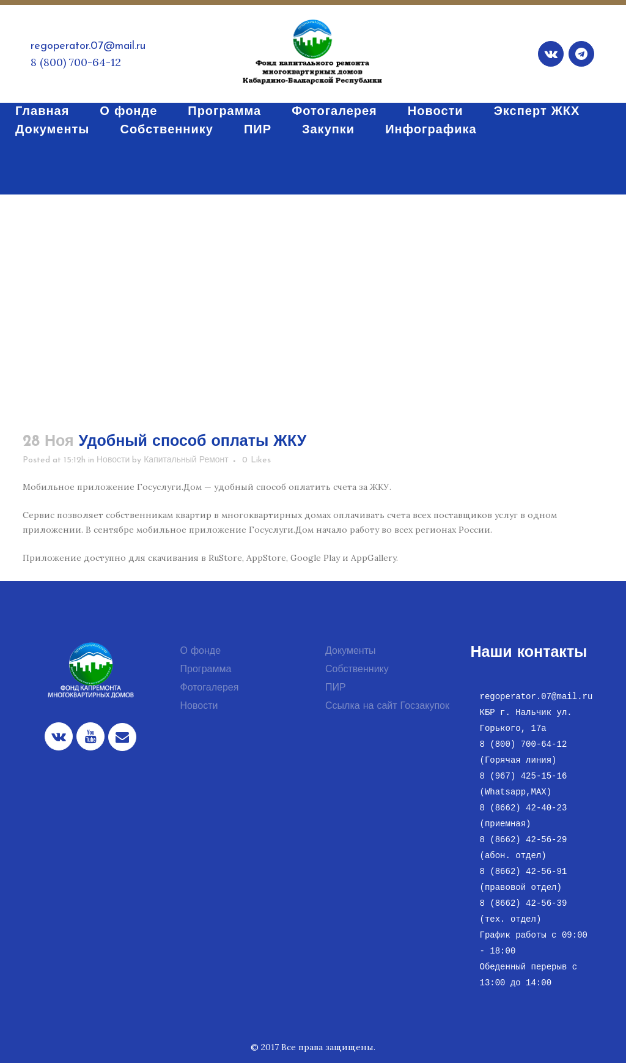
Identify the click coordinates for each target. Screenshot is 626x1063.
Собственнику (357, 670)
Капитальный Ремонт (186, 460)
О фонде (200, 651)
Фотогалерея (209, 688)
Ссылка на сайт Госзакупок (387, 706)
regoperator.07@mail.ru (88, 46)
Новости (113, 460)
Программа (206, 670)
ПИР (335, 688)
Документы (350, 651)
